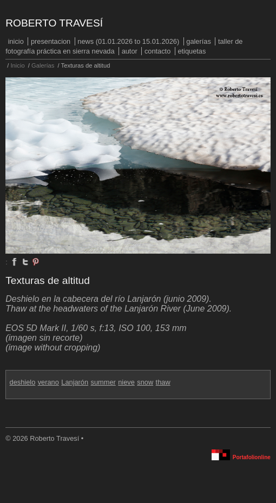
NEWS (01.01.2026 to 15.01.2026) (128, 41)
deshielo (23, 382)
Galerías (198, 41)
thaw (163, 382)
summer (103, 382)
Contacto (157, 51)
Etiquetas (192, 51)
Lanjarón (74, 382)
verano (48, 382)
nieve (126, 382)
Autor (129, 51)
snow (145, 382)
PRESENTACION (50, 41)
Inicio (16, 41)
